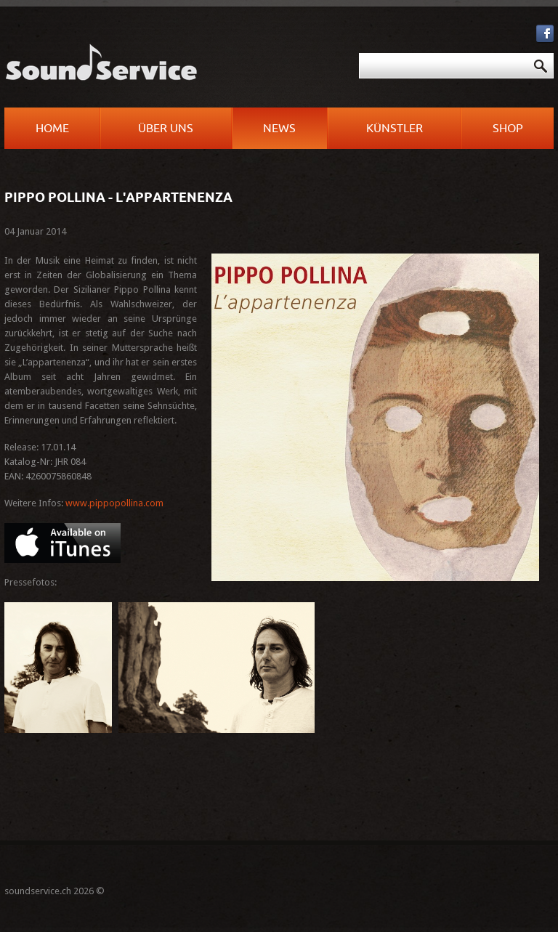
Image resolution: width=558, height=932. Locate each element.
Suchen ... (283, 53)
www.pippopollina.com (114, 503)
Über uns (165, 128)
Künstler (394, 128)
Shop (508, 128)
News (279, 128)
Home (52, 128)
